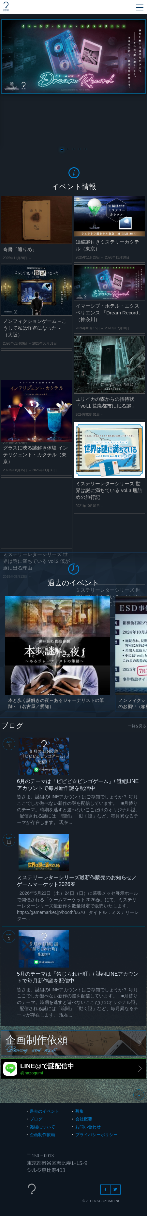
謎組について (42, 1126)
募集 (79, 1111)
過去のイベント (44, 1111)
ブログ (36, 1119)
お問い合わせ (88, 1126)
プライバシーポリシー (96, 1134)
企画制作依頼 (42, 1134)
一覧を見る (137, 726)
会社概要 (83, 1119)
